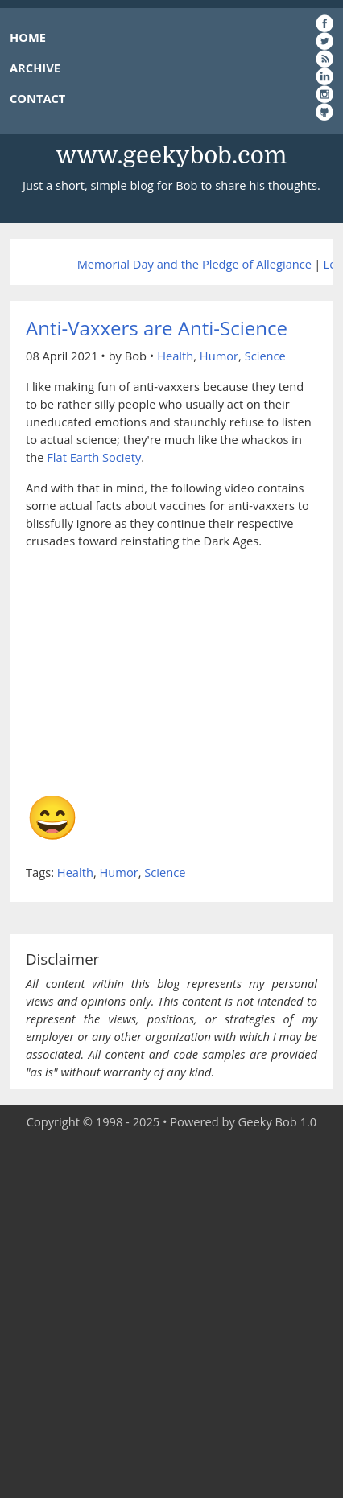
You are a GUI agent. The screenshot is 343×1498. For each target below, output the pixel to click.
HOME (28, 37)
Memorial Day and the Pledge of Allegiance (194, 264)
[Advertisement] (171, 1314)
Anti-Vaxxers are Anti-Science (156, 328)
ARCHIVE (35, 68)
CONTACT (37, 98)
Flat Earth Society (94, 457)
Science (265, 356)
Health (175, 356)
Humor (219, 356)
